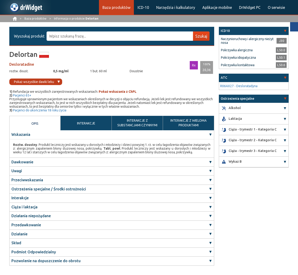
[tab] (254, 31)
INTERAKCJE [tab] (86, 123)
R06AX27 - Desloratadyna (238, 86)
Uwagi (16, 171)
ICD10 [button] (225, 31)
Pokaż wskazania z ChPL (117, 91)
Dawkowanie (22, 162)
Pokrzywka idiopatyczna (238, 57)
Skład (16, 243)
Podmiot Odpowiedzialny (33, 252)
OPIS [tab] (34, 123)
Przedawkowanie (26, 225)
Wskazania (20, 134)
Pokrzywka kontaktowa (237, 65)
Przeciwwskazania (27, 180)
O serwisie (276, 7)
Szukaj (201, 36)
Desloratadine (21, 64)
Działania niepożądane (31, 216)
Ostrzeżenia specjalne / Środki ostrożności (48, 189)
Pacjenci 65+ (22, 95)
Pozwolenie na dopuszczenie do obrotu (46, 261)
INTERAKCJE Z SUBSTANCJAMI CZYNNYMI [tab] (137, 123)
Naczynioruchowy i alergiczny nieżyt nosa (247, 41)
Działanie (19, 234)
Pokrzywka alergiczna (237, 50)
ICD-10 (143, 7)
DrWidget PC (250, 7)
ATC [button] (224, 77)
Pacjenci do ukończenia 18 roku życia (39, 110)
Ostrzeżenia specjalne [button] (237, 98)
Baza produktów (116, 7)
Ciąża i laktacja (24, 207)
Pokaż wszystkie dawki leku (34, 82)
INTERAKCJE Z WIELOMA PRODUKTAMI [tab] (188, 123)
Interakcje (20, 198)
